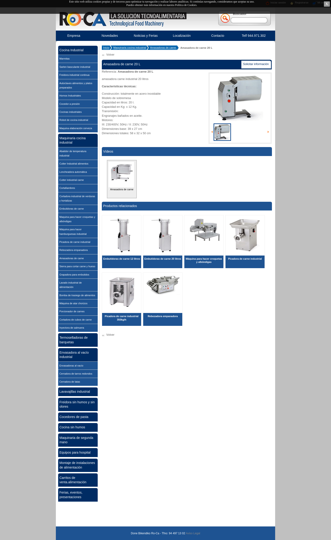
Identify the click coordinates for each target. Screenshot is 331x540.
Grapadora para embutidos (74, 274)
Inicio (106, 47)
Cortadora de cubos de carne (75, 319)
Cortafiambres (67, 188)
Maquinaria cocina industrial (72, 140)
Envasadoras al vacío (71, 365)
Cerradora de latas (69, 381)
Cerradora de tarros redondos (75, 373)
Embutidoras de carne (71, 208)
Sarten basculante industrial (74, 66)
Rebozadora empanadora (73, 250)
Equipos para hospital (74, 452)
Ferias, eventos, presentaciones (70, 495)
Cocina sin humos (72, 427)
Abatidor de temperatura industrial (72, 153)
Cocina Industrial (71, 50)
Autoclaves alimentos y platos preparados (75, 85)
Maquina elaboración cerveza (75, 128)
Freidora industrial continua (74, 75)
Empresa (73, 35)
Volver (110, 54)
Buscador (239, 14)
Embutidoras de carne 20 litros (162, 258)
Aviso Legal (192, 533)
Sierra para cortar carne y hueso (77, 266)
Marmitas (64, 58)
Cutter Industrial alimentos (73, 163)
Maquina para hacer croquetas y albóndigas (77, 219)
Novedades (110, 35)
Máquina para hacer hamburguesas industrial (72, 231)
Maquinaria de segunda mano (76, 440)
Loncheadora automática (73, 172)
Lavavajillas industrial (74, 391)
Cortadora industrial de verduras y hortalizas (77, 198)
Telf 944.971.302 (254, 35)
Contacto (217, 35)
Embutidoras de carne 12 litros (121, 258)
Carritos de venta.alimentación (72, 480)
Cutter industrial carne (71, 180)
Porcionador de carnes (71, 311)
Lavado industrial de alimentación (70, 284)
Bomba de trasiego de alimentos (77, 295)
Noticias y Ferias (146, 35)
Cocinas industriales (70, 112)
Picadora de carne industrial (74, 242)
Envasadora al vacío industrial (74, 355)
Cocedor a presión (69, 103)
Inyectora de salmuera (71, 327)
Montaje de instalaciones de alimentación (77, 465)
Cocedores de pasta (73, 417)
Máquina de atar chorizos (73, 303)
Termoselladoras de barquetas (73, 340)
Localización (182, 35)
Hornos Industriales (70, 95)
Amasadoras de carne (71, 258)
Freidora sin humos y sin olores (76, 404)
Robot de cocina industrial (73, 120)
